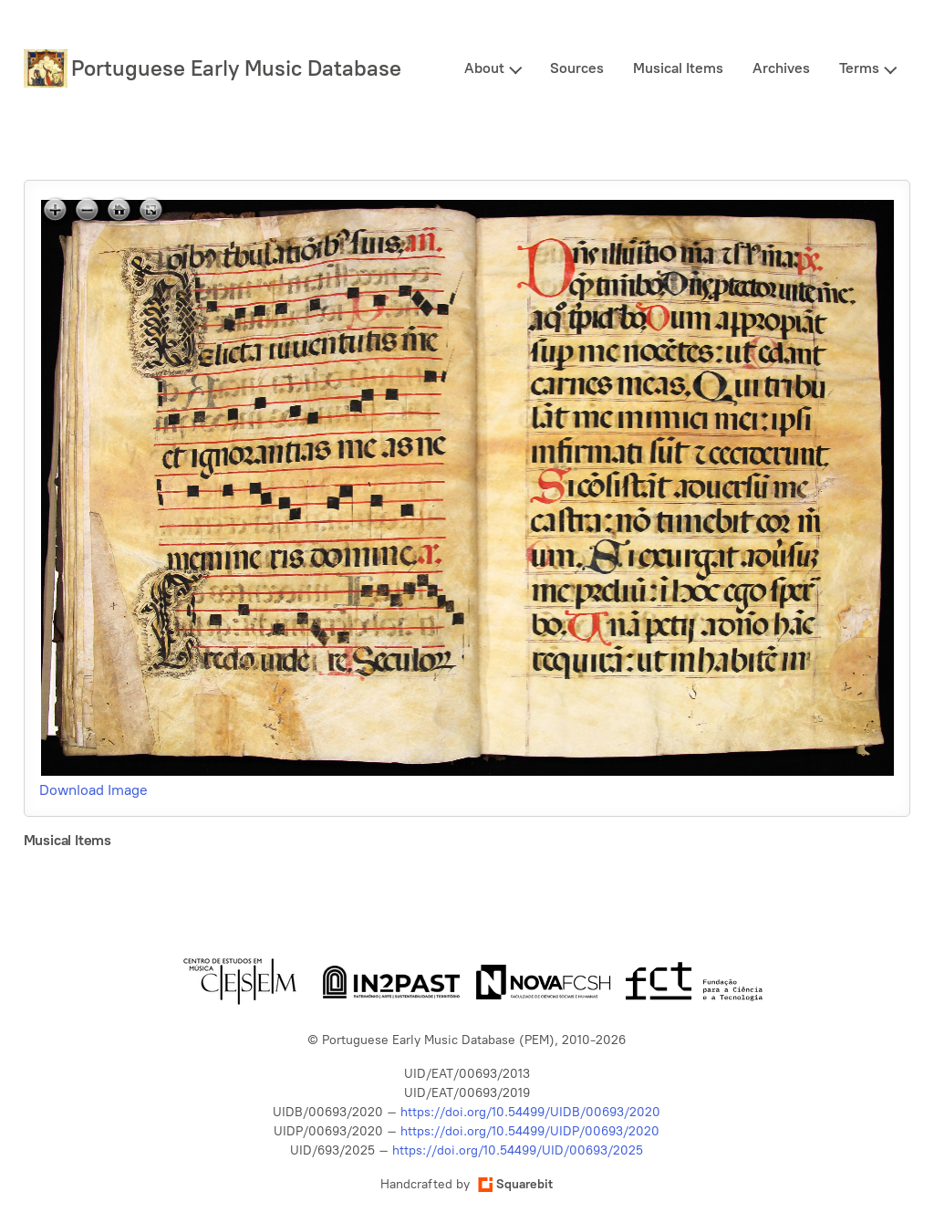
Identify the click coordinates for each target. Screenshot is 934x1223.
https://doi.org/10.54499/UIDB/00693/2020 (530, 1112)
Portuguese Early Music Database (236, 68)
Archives (781, 68)
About (484, 68)
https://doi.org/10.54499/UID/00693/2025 (517, 1150)
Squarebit (515, 1184)
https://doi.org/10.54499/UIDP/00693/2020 (529, 1131)
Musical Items (678, 68)
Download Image (93, 790)
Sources (577, 68)
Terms (859, 68)
